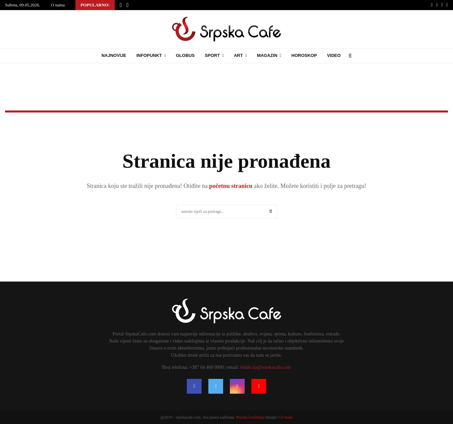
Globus (185, 55)
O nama (58, 4)
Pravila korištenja (250, 417)
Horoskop (304, 55)
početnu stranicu (230, 186)
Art (238, 55)
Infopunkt (149, 55)
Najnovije (113, 55)
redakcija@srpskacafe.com (265, 367)
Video (334, 55)
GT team (285, 417)
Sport (212, 55)
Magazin (267, 55)
